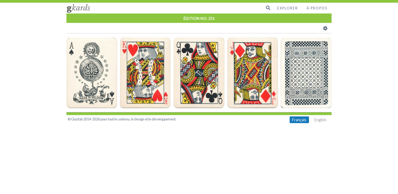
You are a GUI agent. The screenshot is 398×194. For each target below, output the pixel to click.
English (320, 119)
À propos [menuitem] (317, 8)
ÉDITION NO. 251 (199, 18)
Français (299, 119)
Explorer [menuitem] (287, 8)
